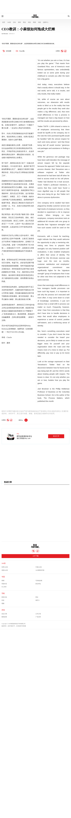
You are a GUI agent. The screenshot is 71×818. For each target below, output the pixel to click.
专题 (39, 22)
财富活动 (4, 597)
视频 (3, 603)
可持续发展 (39, 580)
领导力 (38, 600)
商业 (24, 22)
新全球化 (38, 583)
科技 (29, 22)
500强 (9, 22)
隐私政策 (4, 617)
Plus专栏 (4, 586)
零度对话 (4, 583)
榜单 (19, 22)
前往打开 (56, 436)
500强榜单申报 (40, 570)
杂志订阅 (4, 613)
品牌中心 (45, 22)
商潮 (34, 22)
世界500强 (5, 567)
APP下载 (35, 556)
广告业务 (38, 617)
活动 (14, 22)
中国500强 (39, 567)
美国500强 (5, 570)
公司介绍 (38, 613)
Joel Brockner (5, 33)
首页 (3, 22)
